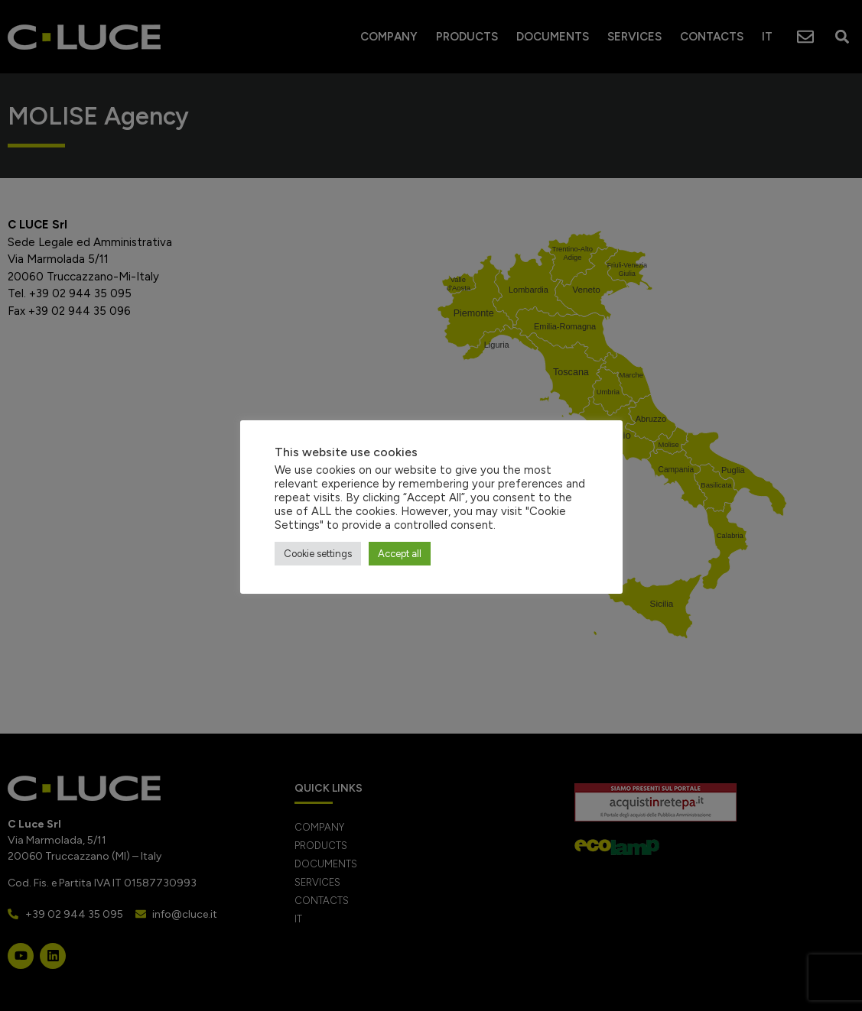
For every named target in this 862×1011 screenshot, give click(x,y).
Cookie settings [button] (318, 553)
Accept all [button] (399, 553)
